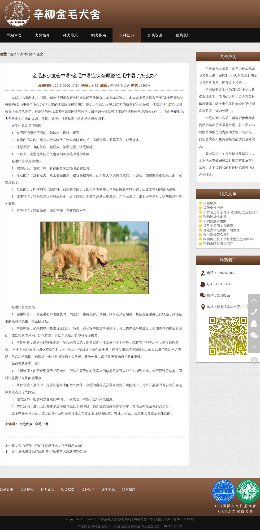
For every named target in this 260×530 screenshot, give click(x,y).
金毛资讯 (154, 35)
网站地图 (140, 519)
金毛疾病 (26, 424)
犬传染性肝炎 (213, 207)
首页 (13, 54)
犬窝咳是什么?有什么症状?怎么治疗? (230, 212)
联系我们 (183, 35)
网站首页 (14, 35)
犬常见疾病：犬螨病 (218, 225)
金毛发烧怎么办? (215, 234)
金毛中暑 (41, 424)
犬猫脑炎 (210, 203)
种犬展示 (70, 35)
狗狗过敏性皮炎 (214, 216)
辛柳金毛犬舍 (107, 519)
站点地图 (155, 519)
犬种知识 (126, 35)
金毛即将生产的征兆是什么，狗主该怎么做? (50, 445)
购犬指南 (98, 35)
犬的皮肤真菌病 (214, 221)
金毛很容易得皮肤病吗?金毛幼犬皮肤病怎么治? (52, 451)
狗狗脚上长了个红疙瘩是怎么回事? (228, 239)
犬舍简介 (42, 35)
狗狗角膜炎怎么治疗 (218, 243)
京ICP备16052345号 (179, 519)
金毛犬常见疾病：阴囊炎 (221, 230)
